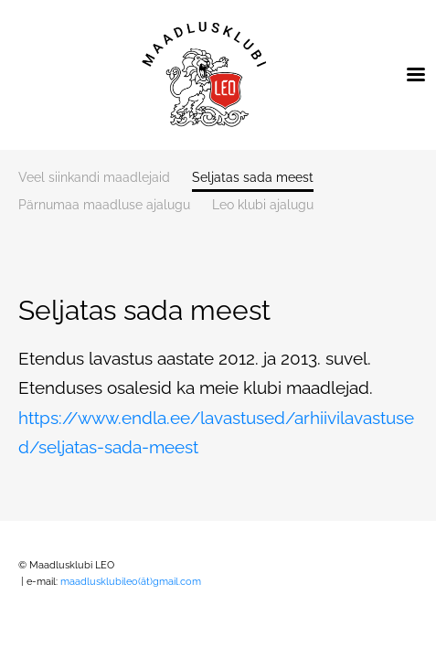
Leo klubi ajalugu (263, 205)
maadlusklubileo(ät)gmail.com (132, 582)
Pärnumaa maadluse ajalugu (104, 205)
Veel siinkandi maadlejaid (94, 178)
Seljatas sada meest (253, 178)
